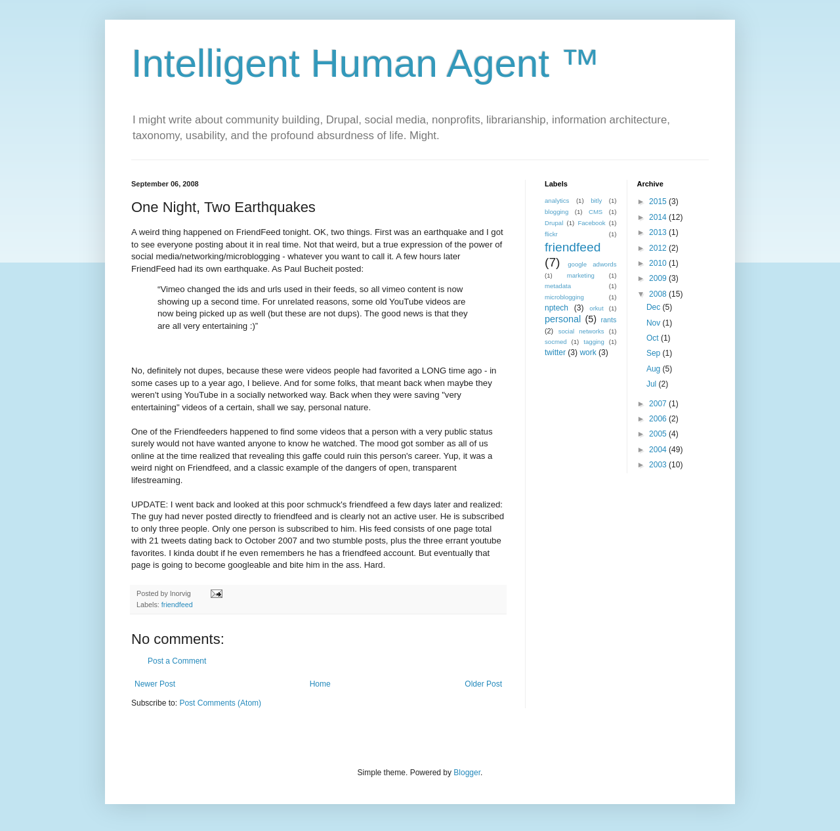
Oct (653, 338)
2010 (659, 263)
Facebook (591, 222)
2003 (659, 464)
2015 (659, 201)
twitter (555, 352)
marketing (581, 275)
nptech (556, 307)
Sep (654, 353)
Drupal (554, 222)
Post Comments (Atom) (220, 703)
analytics (557, 200)
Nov (654, 323)
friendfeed (177, 604)
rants (608, 320)
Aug (654, 368)
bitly (596, 200)
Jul (652, 384)
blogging (556, 211)
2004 (659, 449)
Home (320, 684)
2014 (659, 217)
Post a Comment (177, 661)
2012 (659, 248)
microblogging (564, 297)
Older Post (483, 684)
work (587, 352)
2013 (659, 232)
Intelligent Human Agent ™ (365, 63)
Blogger (466, 772)
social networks (581, 331)
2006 (659, 418)
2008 (659, 294)
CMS (595, 211)
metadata (558, 285)
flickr (551, 234)
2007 (659, 403)
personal (563, 319)
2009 (659, 278)
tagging (593, 341)
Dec (654, 307)
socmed (556, 341)
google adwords (592, 264)
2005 (659, 433)
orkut (596, 308)
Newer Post (155, 684)
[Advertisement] (627, 575)
